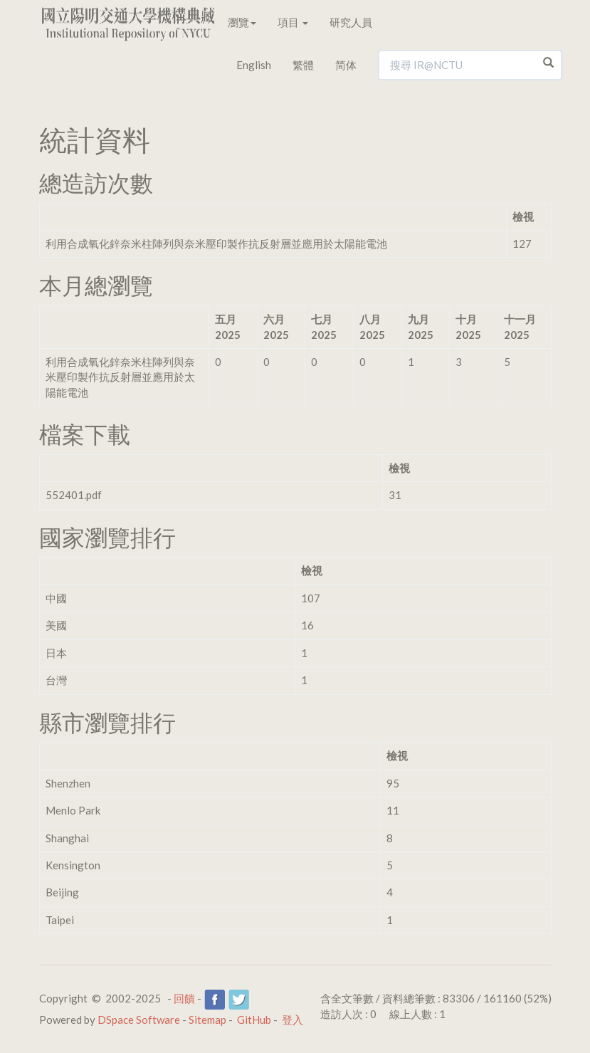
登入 (292, 1019)
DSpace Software (139, 1019)
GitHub (254, 1019)
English (253, 64)
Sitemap (207, 1019)
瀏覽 (242, 22)
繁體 (303, 64)
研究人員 (351, 22)
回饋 (184, 998)
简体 (346, 64)
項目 (293, 22)
